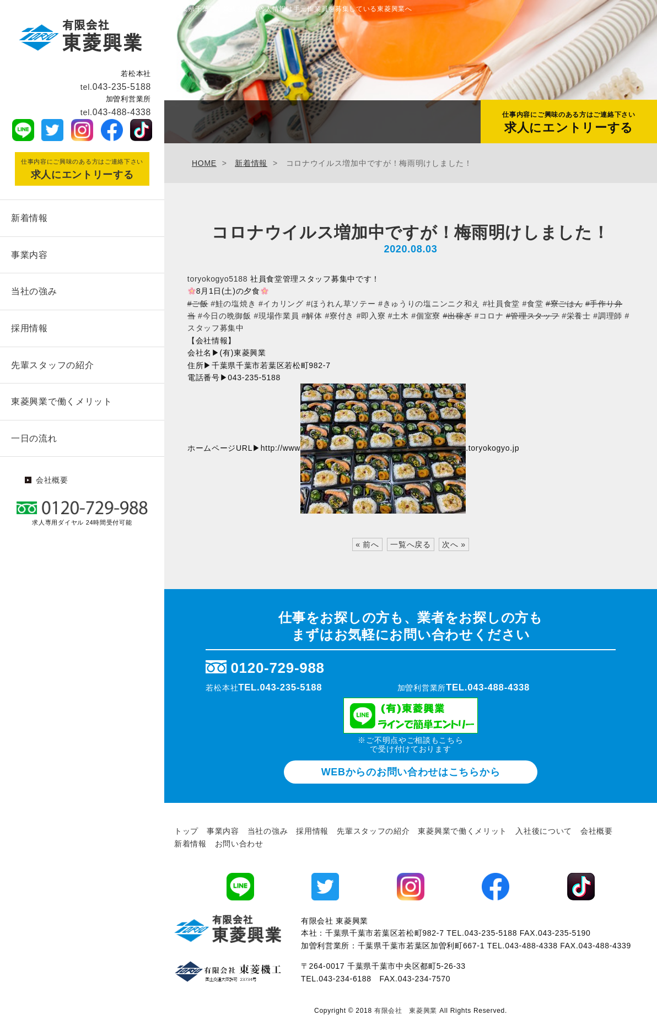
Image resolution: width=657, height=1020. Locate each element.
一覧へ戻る (410, 544)
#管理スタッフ (532, 315)
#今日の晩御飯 (224, 315)
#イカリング (281, 303)
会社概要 (52, 475)
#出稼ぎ (457, 315)
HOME (204, 163)
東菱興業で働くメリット (61, 397)
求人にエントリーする (569, 122)
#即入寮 (371, 315)
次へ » (453, 544)
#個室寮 (425, 315)
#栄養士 (576, 315)
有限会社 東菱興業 (405, 1010)
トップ (186, 831)
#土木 (398, 315)
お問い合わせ (239, 843)
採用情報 (29, 325)
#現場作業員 (276, 315)
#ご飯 (197, 303)
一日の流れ (34, 433)
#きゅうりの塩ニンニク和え (429, 303)
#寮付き (339, 315)
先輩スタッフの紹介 (52, 361)
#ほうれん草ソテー (340, 303)
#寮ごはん (564, 303)
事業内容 (29, 253)
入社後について (543, 831)
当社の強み (34, 289)
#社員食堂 (501, 303)
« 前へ (367, 544)
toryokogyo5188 (217, 278)
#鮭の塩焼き (233, 303)
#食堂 (533, 303)
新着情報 (29, 217)
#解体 (311, 315)
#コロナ (489, 315)
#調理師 (607, 315)
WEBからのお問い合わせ (410, 772)
